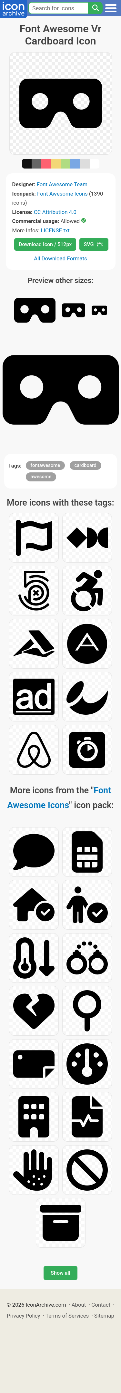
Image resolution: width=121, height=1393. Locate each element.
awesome (41, 476)
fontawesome (45, 465)
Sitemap (104, 1315)
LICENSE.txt (55, 230)
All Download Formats (60, 258)
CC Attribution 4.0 (55, 212)
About (79, 1304)
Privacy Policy (23, 1315)
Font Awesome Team (62, 184)
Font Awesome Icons (62, 193)
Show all (60, 1273)
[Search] (95, 8)
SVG (93, 244)
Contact (100, 1304)
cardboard (85, 465)
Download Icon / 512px (45, 244)
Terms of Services (67, 1315)
